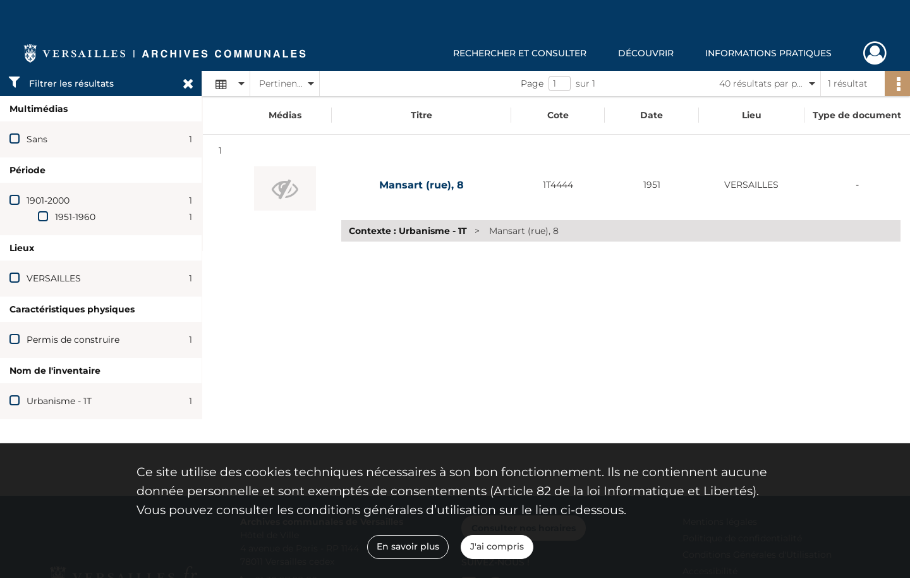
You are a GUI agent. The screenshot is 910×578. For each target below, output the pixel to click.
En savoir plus (408, 546)
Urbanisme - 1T (59, 401)
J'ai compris (497, 546)
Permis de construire (73, 339)
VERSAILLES (54, 278)
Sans (37, 139)
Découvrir (646, 53)
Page (532, 83)
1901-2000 (48, 200)
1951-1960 (75, 217)
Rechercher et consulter (519, 53)
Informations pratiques (768, 53)
